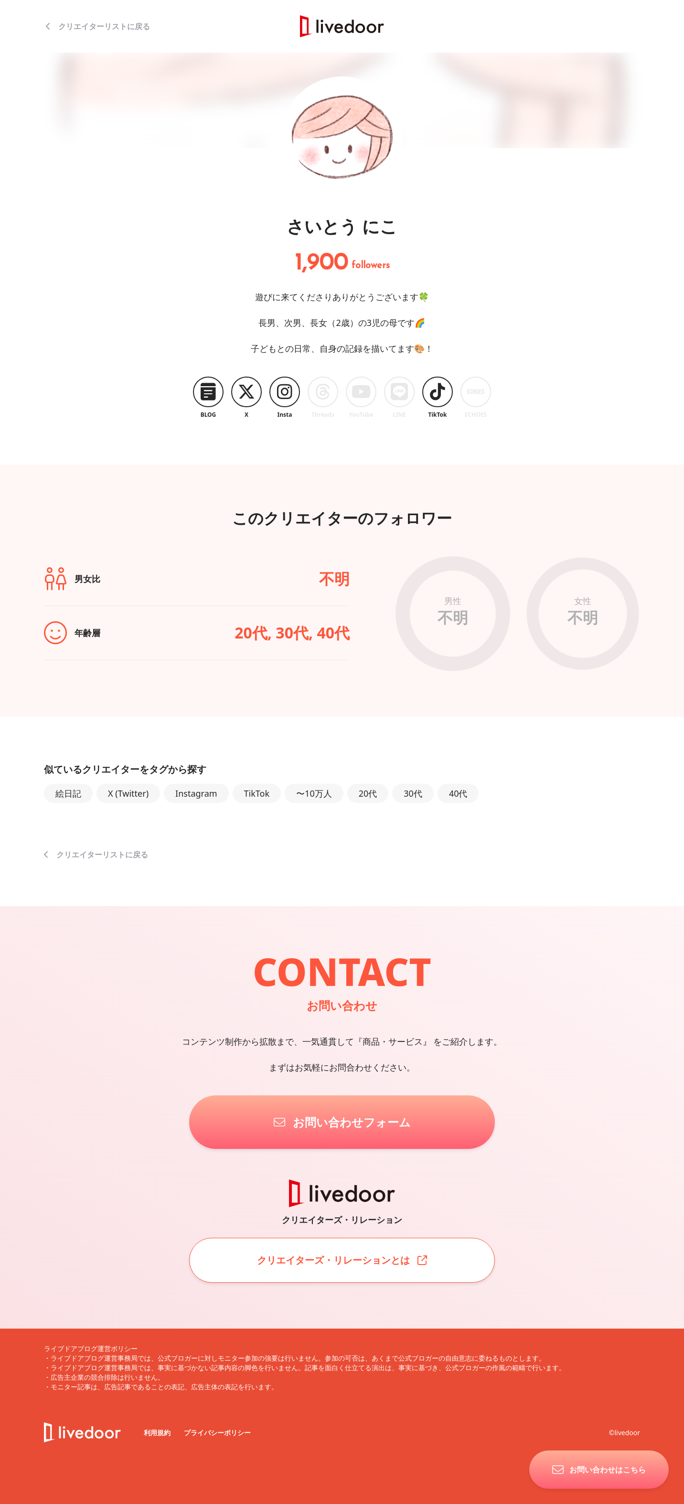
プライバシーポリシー (217, 1432)
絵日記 (68, 793)
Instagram (196, 793)
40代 (458, 793)
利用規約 (158, 1432)
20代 (368, 793)
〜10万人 (314, 793)
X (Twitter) (128, 793)
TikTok (257, 793)
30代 (413, 793)
